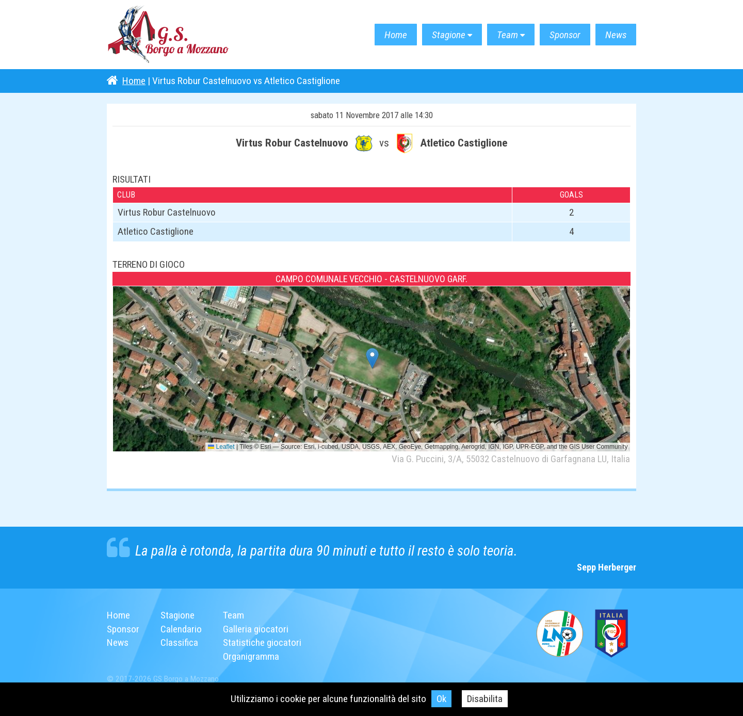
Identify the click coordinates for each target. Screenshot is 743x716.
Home (395, 35)
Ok (441, 699)
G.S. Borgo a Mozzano (169, 34)
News (615, 35)
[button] (372, 358)
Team (507, 35)
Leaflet (221, 446)
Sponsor (565, 35)
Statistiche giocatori (262, 642)
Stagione (448, 35)
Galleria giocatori (255, 629)
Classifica (179, 642)
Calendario (181, 629)
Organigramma (251, 656)
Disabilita (485, 699)
